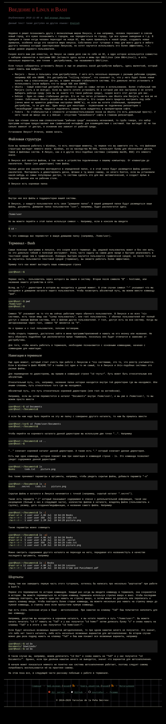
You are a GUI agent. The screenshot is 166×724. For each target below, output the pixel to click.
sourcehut (96, 707)
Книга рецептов (91, 701)
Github (77, 707)
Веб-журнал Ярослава (57, 17)
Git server (56, 707)
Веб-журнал (54, 701)
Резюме (114, 707)
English (74, 23)
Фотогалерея (126, 701)
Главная (36, 701)
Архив (66, 701)
